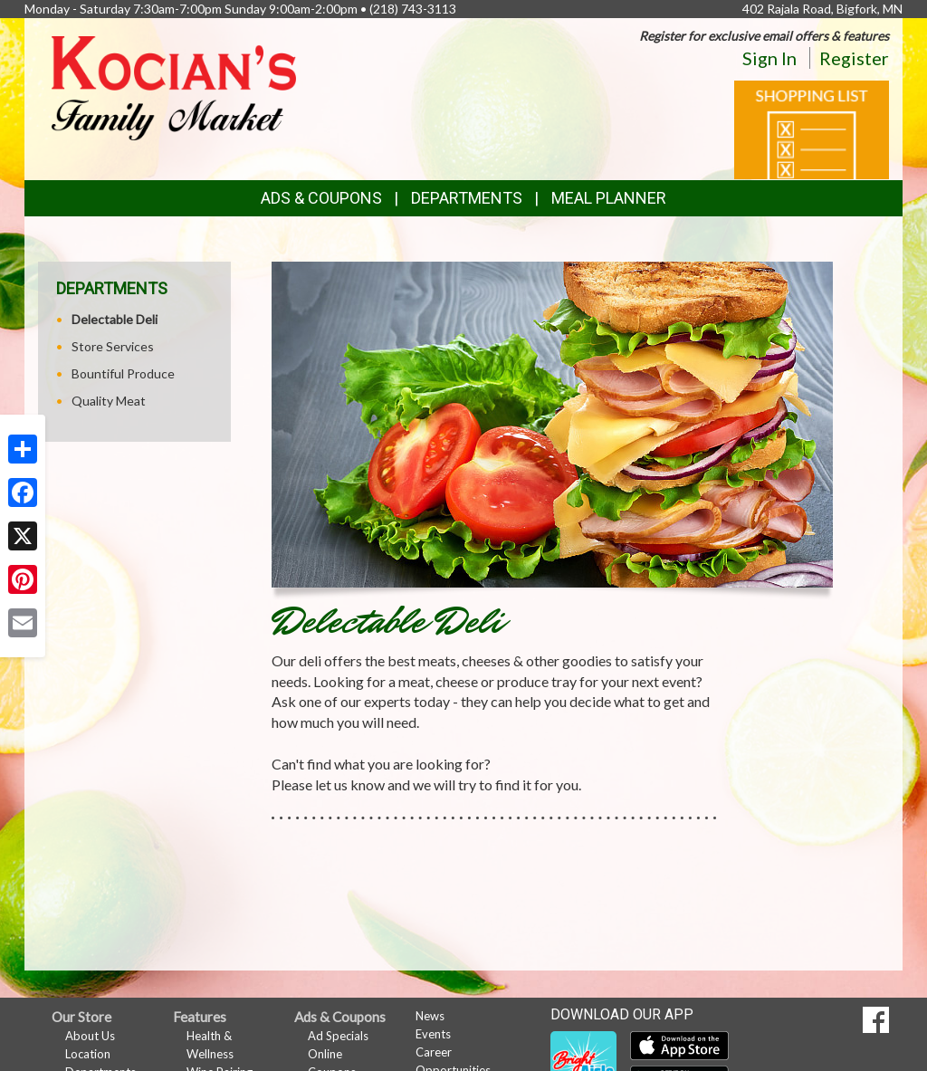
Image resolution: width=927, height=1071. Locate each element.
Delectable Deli (115, 319)
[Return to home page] (174, 86)
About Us (90, 1035)
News (430, 1016)
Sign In (769, 58)
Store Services (113, 346)
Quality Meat (109, 400)
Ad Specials (338, 1035)
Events (433, 1034)
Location (87, 1054)
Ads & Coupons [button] (321, 197)
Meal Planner (608, 197)
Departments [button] (466, 197)
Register (854, 58)
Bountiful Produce (123, 373)
